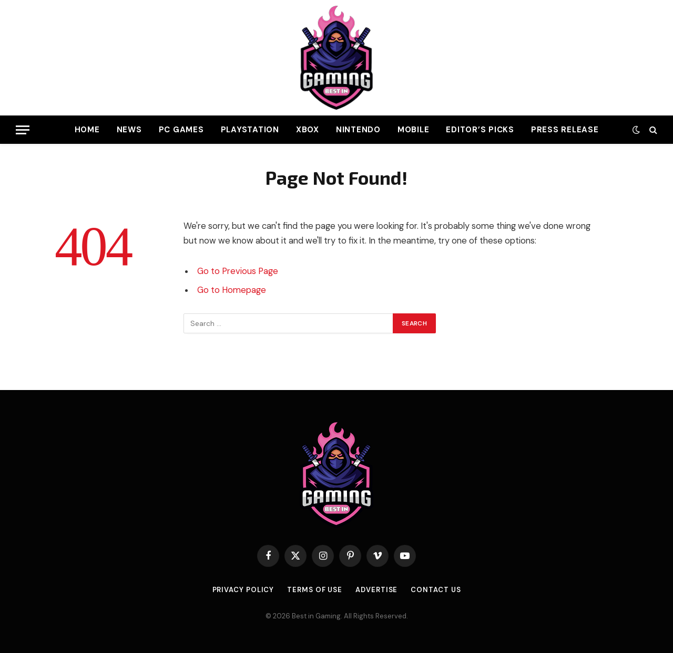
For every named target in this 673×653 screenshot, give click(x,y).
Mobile (413, 129)
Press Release (565, 129)
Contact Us (436, 589)
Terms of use (314, 589)
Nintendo (358, 129)
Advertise (376, 589)
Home (87, 129)
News (129, 129)
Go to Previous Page (237, 271)
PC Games (181, 129)
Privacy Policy (243, 589)
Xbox (307, 129)
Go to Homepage (231, 290)
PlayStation (250, 129)
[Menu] (22, 130)
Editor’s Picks (480, 129)
